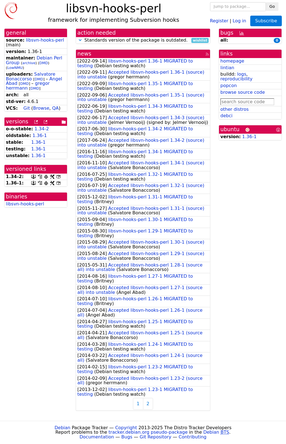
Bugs (126, 437)
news (84, 54)
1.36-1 (39, 135)
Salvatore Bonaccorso (30, 76)
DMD (43, 63)
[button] (80, 40)
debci (226, 115)
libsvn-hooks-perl (45, 40)
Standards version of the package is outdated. (143, 40)
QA (55, 108)
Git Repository (155, 437)
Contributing (193, 437)
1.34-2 (42, 128)
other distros (234, 109)
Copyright (126, 427)
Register (219, 20)
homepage (232, 61)
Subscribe (266, 20)
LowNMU (15, 68)
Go (272, 6)
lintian (227, 67)
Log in (239, 20)
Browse (41, 108)
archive (28, 63)
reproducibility (236, 78)
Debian (62, 427)
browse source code (242, 92)
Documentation (97, 437)
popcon (228, 85)
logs (241, 74)
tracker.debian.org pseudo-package (148, 432)
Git (26, 108)
